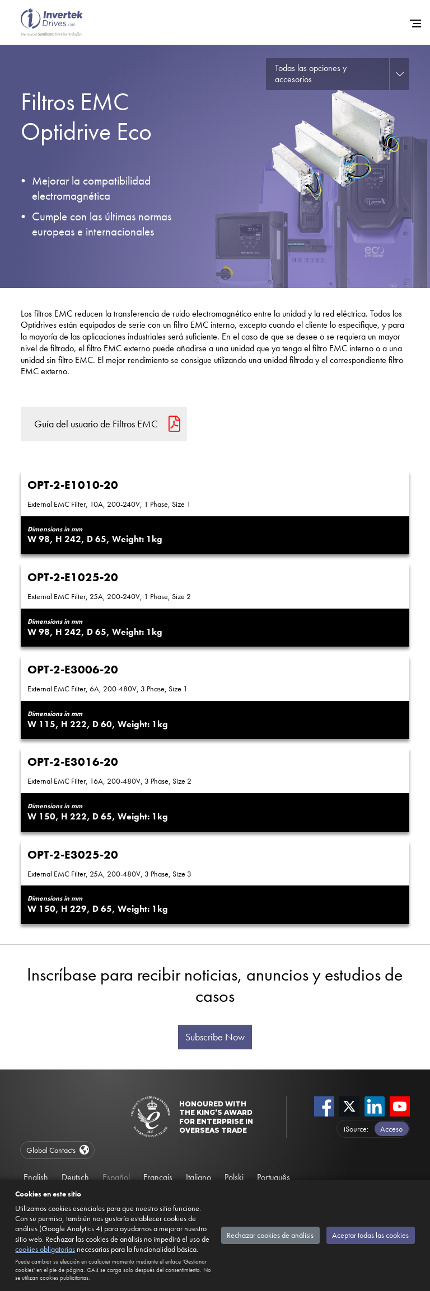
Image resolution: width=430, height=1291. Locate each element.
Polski (234, 1177)
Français (157, 1177)
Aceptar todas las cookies (370, 1235)
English (36, 1177)
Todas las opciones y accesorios (311, 74)
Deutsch (75, 1177)
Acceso (391, 1129)
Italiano (198, 1177)
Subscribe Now (215, 1037)
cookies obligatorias (45, 1249)
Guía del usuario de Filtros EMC (96, 424)
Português (273, 1177)
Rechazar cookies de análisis (270, 1235)
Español (116, 1177)
